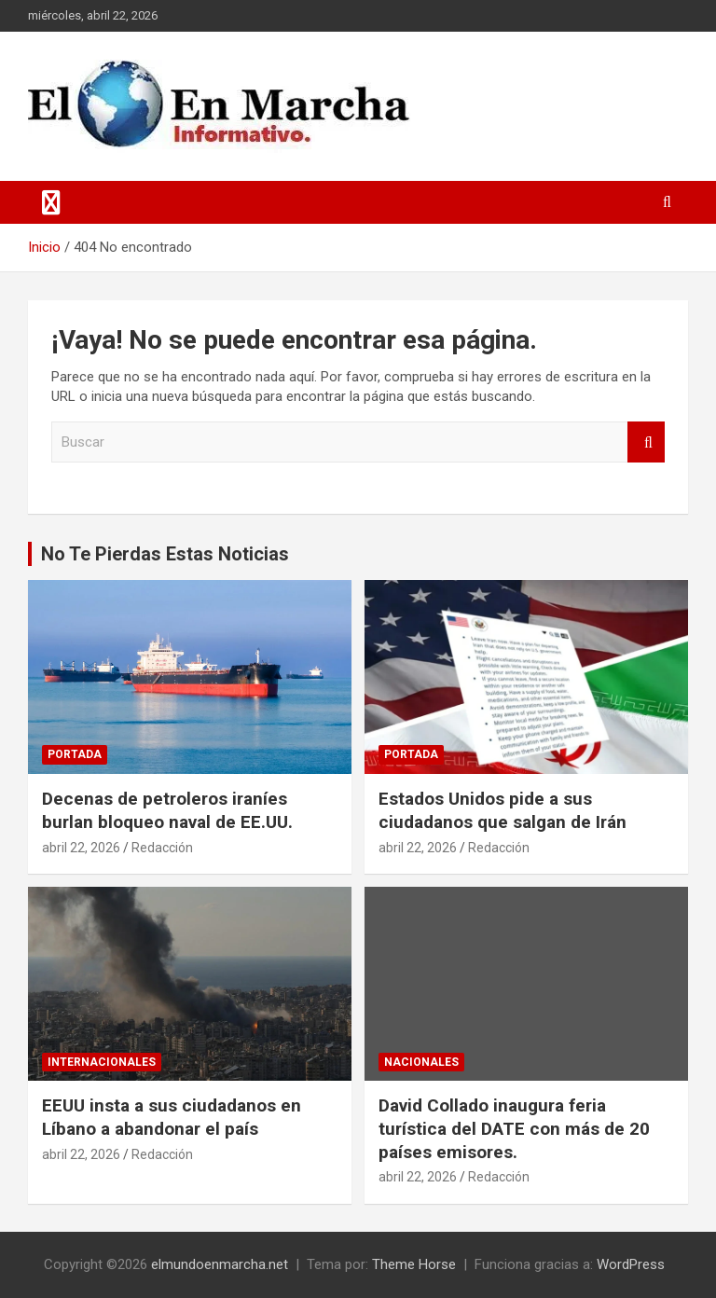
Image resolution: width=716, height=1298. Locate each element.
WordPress (631, 1264)
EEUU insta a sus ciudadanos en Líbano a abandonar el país (171, 1117)
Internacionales (102, 1062)
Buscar (646, 442)
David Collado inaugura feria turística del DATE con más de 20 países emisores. (514, 1128)
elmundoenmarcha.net (219, 1264)
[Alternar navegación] (51, 202)
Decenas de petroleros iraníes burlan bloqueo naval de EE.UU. (167, 810)
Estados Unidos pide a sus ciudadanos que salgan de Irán (502, 810)
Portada (75, 754)
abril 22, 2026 (81, 847)
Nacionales (421, 1062)
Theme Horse (414, 1264)
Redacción (162, 847)
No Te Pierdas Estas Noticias (165, 554)
